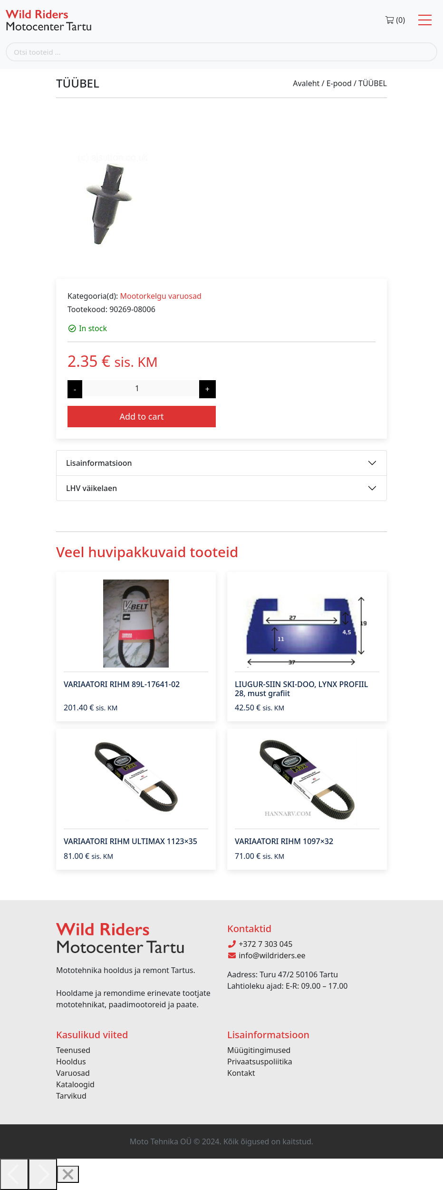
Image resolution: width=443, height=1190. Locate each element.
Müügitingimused (258, 1050)
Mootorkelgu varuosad (160, 296)
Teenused (73, 1050)
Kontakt (241, 1073)
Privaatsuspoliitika (259, 1061)
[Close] (68, 1174)
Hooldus (71, 1061)
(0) (395, 20)
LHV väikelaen (91, 488)
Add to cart (141, 416)
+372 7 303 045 (259, 944)
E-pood (339, 83)
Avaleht (306, 83)
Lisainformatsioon (99, 463)
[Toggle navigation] (425, 20)
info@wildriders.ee (266, 955)
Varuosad (73, 1073)
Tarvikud (71, 1096)
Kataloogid (75, 1084)
